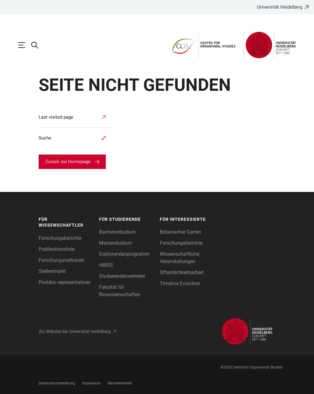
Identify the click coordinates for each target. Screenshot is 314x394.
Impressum (91, 383)
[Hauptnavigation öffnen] (24, 45)
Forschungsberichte (60, 238)
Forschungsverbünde (61, 260)
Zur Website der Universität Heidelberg (75, 331)
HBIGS (106, 265)
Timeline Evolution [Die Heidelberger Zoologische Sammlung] (180, 283)
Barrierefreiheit (120, 383)
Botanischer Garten (180, 232)
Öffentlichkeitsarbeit (182, 272)
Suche (45, 138)
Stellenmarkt (52, 271)
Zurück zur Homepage (67, 161)
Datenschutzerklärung (57, 383)
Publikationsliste (57, 249)
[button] (66, 222)
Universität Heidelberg (279, 7)
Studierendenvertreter (122, 276)
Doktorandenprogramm (124, 254)
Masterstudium (115, 243)
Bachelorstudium (117, 232)
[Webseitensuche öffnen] (37, 45)
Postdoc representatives (64, 282)
